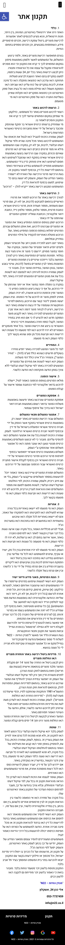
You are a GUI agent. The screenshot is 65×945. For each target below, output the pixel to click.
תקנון (48, 916)
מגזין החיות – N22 (51, 883)
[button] (4, 16)
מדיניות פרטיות (16, 916)
